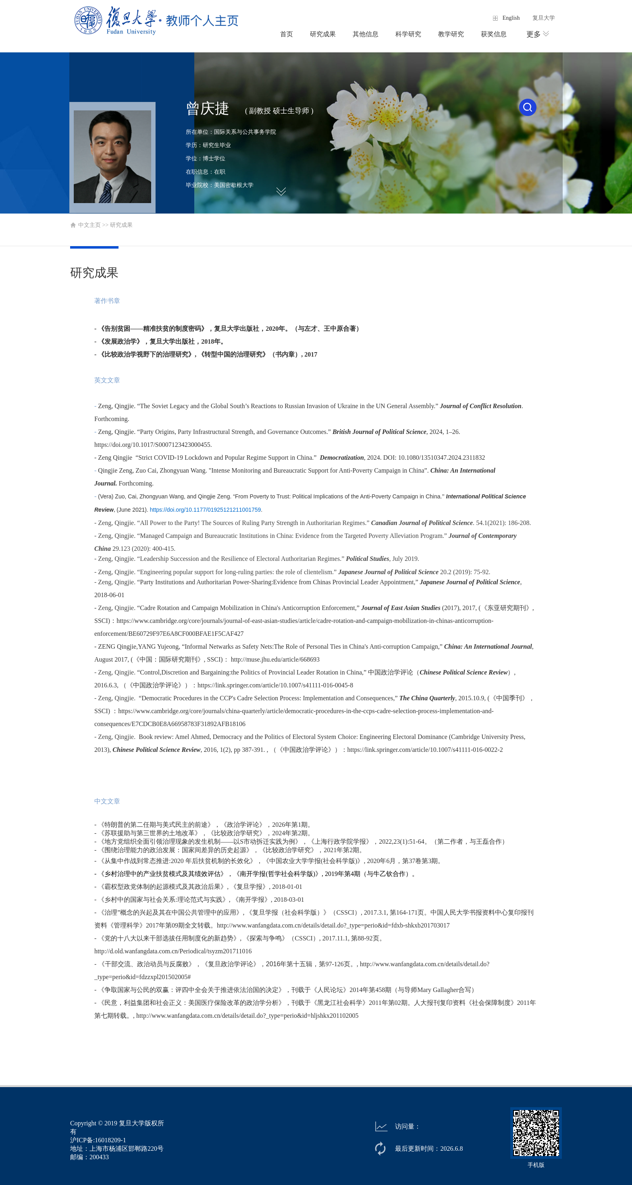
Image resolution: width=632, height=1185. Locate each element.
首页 (286, 34)
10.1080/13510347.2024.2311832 (441, 457)
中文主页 (89, 225)
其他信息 (365, 34)
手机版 (536, 1165)
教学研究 (451, 34)
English (511, 18)
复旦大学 (543, 18)
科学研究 (408, 34)
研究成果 (323, 34)
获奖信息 (494, 34)
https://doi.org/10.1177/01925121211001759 (205, 509)
